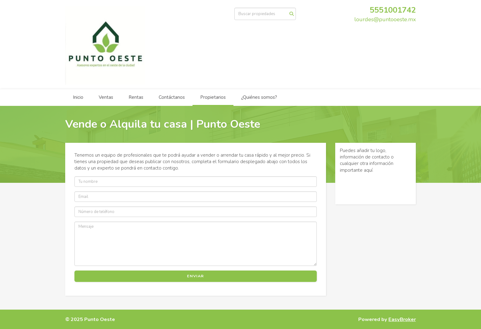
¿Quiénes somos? (259, 97)
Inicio (78, 97)
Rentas (136, 97)
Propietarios (213, 97)
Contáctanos (172, 97)
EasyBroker (402, 319)
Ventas (106, 97)
